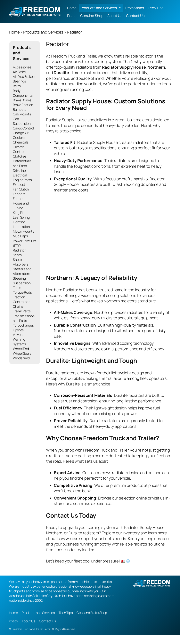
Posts (71, 15)
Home (72, 7)
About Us (114, 15)
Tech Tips (155, 7)
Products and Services (101, 8)
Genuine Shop (91, 15)
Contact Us (135, 15)
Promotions (134, 7)
